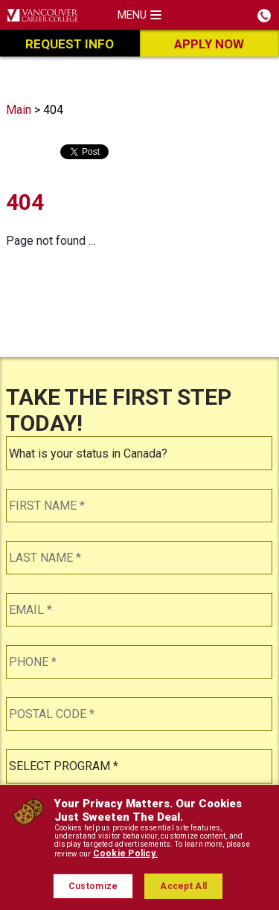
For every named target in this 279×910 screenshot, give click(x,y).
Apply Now (209, 43)
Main (18, 110)
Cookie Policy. (125, 853)
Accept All (183, 886)
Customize (93, 886)
